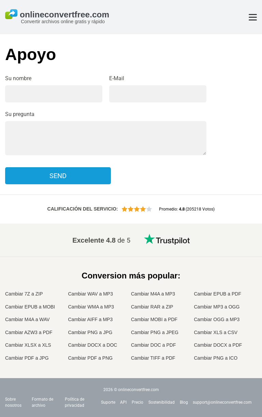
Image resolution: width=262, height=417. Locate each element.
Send (58, 176)
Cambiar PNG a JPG (90, 332)
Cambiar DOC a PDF (153, 345)
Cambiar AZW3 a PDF (28, 332)
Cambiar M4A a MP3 (153, 294)
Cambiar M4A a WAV (27, 319)
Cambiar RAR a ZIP (152, 307)
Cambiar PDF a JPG (27, 358)
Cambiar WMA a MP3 (91, 307)
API (123, 402)
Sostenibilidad (161, 402)
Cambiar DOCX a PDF (218, 345)
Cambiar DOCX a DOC (92, 345)
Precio (137, 402)
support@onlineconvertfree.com (222, 402)
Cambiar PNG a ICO (216, 358)
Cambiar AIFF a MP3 (90, 319)
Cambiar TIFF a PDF (153, 358)
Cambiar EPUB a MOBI (30, 307)
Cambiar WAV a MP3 (90, 294)
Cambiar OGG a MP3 (217, 319)
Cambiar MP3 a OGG (217, 307)
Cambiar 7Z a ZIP (24, 294)
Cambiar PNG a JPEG (154, 332)
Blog (184, 402)
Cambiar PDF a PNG (90, 358)
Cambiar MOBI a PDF (154, 319)
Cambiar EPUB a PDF (217, 294)
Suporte (108, 402)
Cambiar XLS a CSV (216, 332)
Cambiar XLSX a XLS (28, 345)
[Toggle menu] (253, 17)
